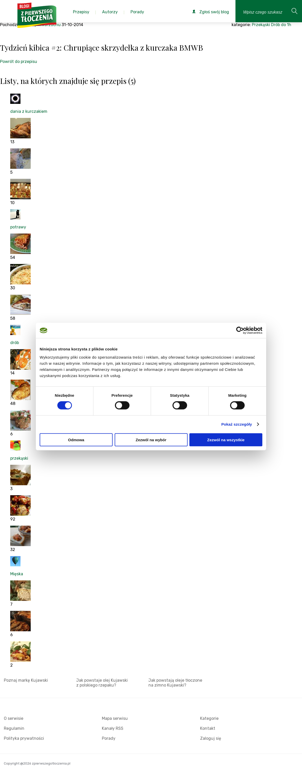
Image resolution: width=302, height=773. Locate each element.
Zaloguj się (210, 738)
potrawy (18, 227)
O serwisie (13, 718)
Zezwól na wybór (151, 439)
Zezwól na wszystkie (226, 439)
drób (14, 342)
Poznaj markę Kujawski (26, 680)
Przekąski (261, 24)
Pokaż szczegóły (236, 424)
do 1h (286, 24)
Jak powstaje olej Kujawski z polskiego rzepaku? (102, 683)
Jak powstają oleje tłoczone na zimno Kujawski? (175, 683)
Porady (108, 738)
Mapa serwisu (115, 718)
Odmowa (76, 439)
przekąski (19, 458)
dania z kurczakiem (28, 111)
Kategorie (209, 718)
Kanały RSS (112, 728)
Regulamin (14, 728)
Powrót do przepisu (18, 61)
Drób (275, 24)
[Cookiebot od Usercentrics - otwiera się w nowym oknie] (240, 330)
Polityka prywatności (24, 738)
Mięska (16, 573)
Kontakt (207, 728)
